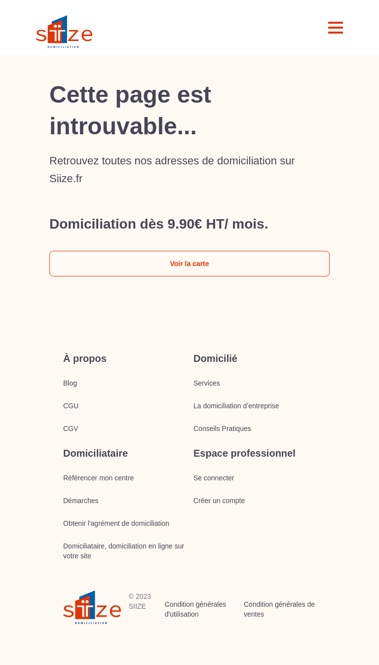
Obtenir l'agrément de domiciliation (116, 523)
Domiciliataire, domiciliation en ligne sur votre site (123, 551)
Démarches (81, 501)
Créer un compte (219, 501)
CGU (70, 406)
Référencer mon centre (98, 478)
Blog (70, 383)
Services (206, 383)
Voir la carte (189, 264)
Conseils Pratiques (222, 428)
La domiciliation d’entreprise (236, 406)
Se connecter (213, 478)
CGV (70, 428)
